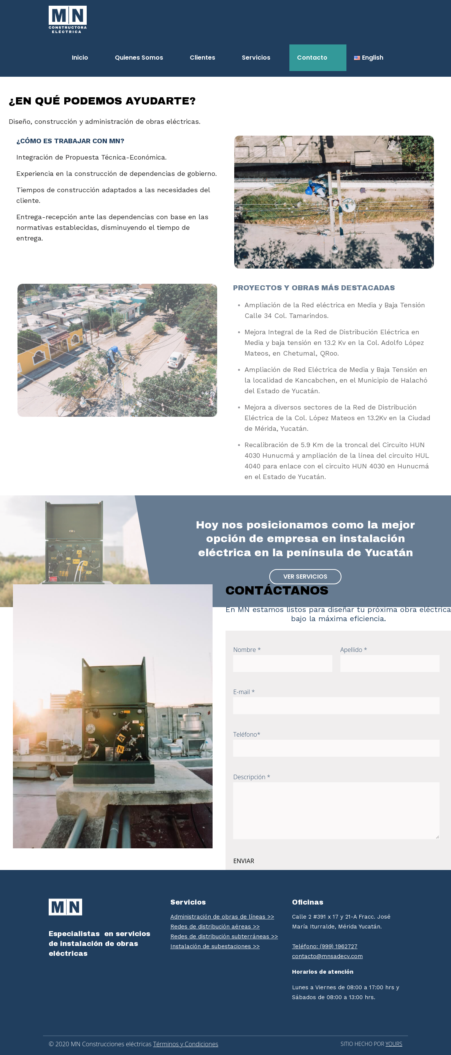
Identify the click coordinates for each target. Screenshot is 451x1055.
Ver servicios (305, 576)
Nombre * (282, 658)
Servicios (256, 57)
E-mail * (336, 701)
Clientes (202, 57)
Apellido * (390, 658)
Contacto (312, 57)
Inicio (80, 57)
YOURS (394, 1043)
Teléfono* (336, 743)
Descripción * (336, 806)
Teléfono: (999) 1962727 (324, 946)
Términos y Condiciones (185, 1044)
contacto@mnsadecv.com (327, 956)
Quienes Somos (139, 57)
